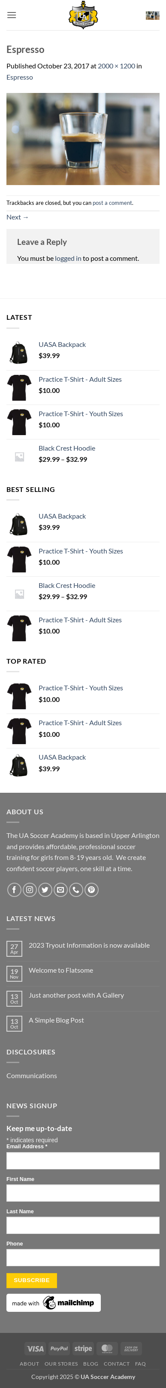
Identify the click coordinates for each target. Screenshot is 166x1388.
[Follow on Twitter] (45, 890)
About (29, 1363)
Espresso (19, 77)
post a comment (112, 202)
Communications (31, 1075)
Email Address (26, 1147)
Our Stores (61, 1363)
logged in (68, 258)
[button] (11, 14)
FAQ (140, 1363)
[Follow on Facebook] (14, 890)
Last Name (20, 1212)
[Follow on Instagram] (30, 890)
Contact (117, 1363)
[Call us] (76, 890)
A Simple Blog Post (56, 1020)
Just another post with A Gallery (76, 995)
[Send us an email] (61, 890)
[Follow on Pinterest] (92, 890)
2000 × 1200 (116, 66)
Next (17, 217)
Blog (90, 1363)
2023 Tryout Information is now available (89, 945)
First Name (20, 1179)
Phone (14, 1244)
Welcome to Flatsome (61, 970)
